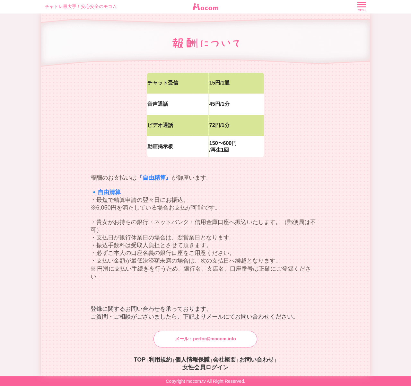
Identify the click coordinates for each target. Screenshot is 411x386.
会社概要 (224, 359)
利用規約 (160, 359)
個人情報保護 (192, 359)
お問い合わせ (256, 359)
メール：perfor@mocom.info (205, 338)
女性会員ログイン (205, 367)
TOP (140, 359)
